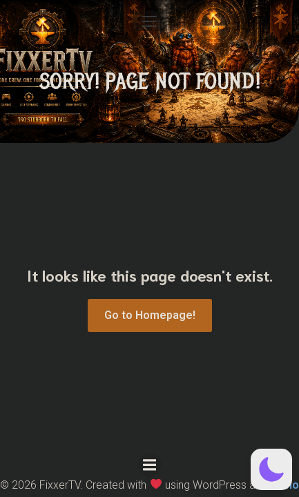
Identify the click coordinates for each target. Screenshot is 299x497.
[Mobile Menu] (149, 20)
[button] (271, 469)
